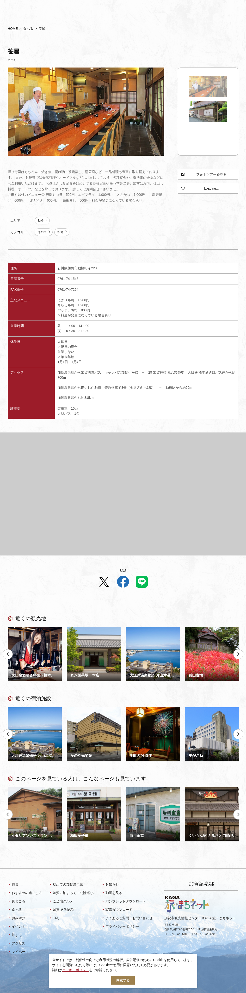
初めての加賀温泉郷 (66, 884)
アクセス (16, 943)
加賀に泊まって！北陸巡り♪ (72, 893)
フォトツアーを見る (204, 175)
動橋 (43, 220)
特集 (13, 884)
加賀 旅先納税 (61, 910)
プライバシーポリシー (120, 927)
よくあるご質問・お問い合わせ (127, 918)
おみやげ (16, 918)
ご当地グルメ (61, 901)
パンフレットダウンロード (124, 901)
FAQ (54, 918)
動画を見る (112, 893)
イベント (16, 927)
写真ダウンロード (117, 910)
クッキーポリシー (75, 970)
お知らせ (110, 884)
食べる (28, 29)
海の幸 (44, 232)
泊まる (15, 935)
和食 (62, 232)
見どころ (16, 901)
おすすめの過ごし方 (25, 893)
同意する (123, 980)
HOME (13, 29)
